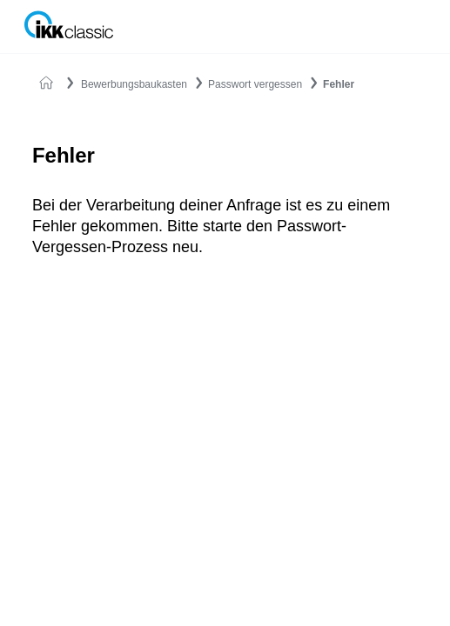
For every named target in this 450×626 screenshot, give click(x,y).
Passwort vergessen (255, 84)
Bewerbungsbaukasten (134, 84)
